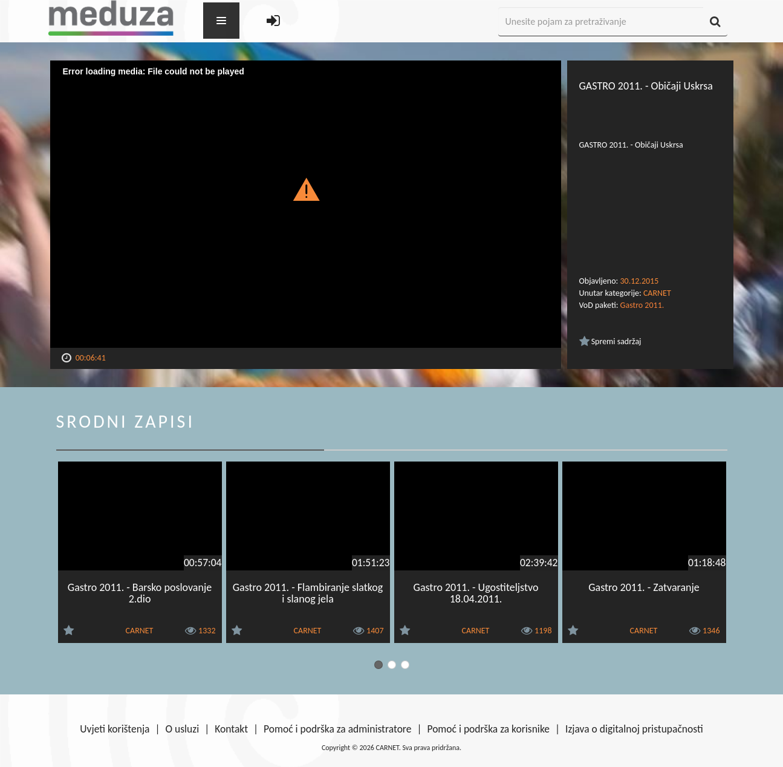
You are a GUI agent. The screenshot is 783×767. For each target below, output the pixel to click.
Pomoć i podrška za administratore (337, 729)
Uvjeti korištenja (114, 729)
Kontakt (231, 729)
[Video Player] (305, 204)
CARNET (657, 293)
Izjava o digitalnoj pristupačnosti (634, 729)
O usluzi (183, 729)
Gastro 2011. (642, 305)
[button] (306, 189)
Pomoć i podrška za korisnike (488, 729)
